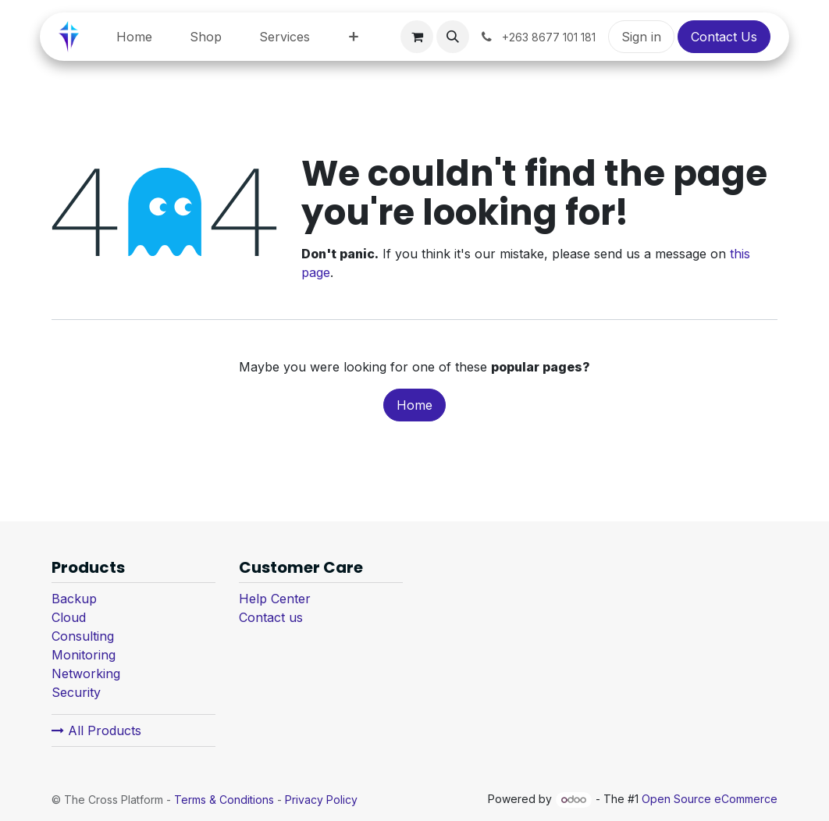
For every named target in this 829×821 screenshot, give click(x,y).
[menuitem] (134, 36)
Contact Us (724, 36)
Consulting (83, 636)
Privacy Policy (321, 799)
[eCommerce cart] (416, 36)
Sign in (641, 36)
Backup (74, 598)
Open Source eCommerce (709, 798)
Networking (86, 673)
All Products (96, 730)
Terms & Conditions (224, 799)
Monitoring (84, 655)
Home (414, 405)
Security (76, 692)
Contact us (271, 617)
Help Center (275, 598)
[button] (452, 36)
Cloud (69, 617)
